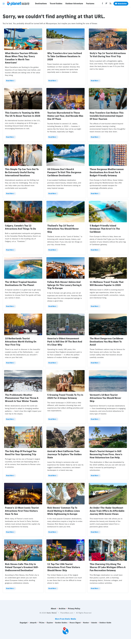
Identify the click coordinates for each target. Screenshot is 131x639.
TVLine (41, 623)
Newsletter (121, 4)
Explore (50, 623)
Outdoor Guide (105, 623)
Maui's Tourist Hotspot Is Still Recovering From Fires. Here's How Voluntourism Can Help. (106, 454)
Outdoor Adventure (74, 3)
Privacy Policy (74, 608)
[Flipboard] (106, 4)
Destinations (41, 3)
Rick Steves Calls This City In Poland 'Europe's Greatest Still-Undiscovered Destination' (22, 567)
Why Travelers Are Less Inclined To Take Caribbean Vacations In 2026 (64, 56)
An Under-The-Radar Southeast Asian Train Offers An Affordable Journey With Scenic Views (107, 510)
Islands (94, 623)
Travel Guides (56, 3)
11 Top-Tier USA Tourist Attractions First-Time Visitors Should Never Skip (63, 567)
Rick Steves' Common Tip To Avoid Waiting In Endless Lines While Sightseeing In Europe (63, 510)
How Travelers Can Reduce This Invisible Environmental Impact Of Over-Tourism (107, 115)
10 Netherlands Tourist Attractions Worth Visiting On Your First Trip (20, 341)
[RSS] (110, 4)
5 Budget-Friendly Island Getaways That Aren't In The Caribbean (105, 228)
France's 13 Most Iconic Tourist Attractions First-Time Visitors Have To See (22, 510)
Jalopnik (33, 623)
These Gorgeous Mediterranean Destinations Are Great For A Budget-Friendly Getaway (107, 172)
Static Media (52, 613)
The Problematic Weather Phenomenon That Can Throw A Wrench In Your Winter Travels (21, 397)
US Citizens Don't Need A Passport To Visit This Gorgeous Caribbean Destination (64, 172)
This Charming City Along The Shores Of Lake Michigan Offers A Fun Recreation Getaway (107, 567)
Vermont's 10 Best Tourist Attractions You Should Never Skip (105, 397)
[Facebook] (102, 4)
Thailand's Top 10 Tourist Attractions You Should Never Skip (63, 228)
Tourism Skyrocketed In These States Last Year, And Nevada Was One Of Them (65, 115)
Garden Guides (61, 623)
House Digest (75, 623)
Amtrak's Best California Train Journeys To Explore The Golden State (64, 454)
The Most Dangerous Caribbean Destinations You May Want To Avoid (106, 341)
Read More (10, 81)
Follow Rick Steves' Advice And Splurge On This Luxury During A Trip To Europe (64, 285)
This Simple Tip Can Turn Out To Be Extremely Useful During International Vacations (22, 172)
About (53, 608)
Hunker (86, 623)
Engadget (24, 623)
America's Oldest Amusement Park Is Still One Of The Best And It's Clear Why (64, 341)
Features (90, 3)
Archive (62, 608)
